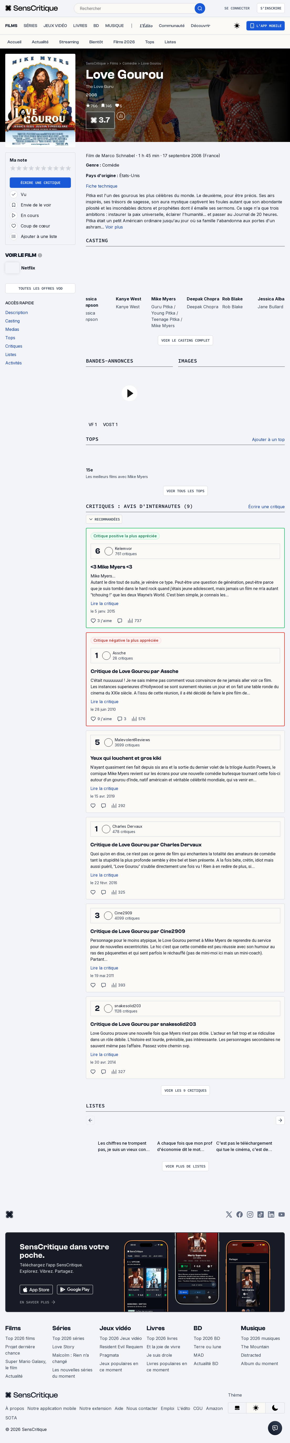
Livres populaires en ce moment (167, 1366)
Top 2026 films (20, 1338)
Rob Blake (232, 298)
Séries (61, 1328)
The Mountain (255, 1346)
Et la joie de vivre (163, 1346)
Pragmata (109, 1355)
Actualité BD (206, 1363)
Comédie (129, 63)
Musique (253, 1328)
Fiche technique (101, 186)
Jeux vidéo (115, 1328)
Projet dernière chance (20, 1350)
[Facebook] (239, 1216)
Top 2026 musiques (260, 1338)
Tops (92, 439)
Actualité (14, 1376)
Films (114, 63)
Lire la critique (104, 603)
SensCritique (96, 63)
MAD (199, 1355)
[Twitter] (229, 1216)
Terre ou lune (207, 1346)
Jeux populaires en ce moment (119, 1366)
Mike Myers (163, 298)
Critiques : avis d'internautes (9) (139, 506)
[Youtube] (281, 1216)
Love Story (63, 1346)
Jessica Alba (271, 298)
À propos (14, 1408)
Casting (97, 240)
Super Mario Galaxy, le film (25, 1364)
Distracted (251, 1355)
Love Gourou (151, 63)
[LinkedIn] (271, 1216)
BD (198, 1328)
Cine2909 (123, 913)
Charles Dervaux (127, 826)
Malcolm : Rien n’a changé (70, 1358)
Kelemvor (123, 548)
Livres (156, 1328)
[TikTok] (260, 1216)
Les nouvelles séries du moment (72, 1373)
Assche (119, 653)
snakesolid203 (128, 1006)
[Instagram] (250, 1216)
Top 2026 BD (207, 1338)
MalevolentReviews (132, 740)
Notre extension (95, 1408)
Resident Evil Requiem (121, 1346)
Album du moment (259, 1363)
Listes (95, 1105)
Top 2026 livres (162, 1338)
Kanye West (128, 298)
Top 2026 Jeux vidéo (121, 1338)
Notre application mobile (51, 1408)
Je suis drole (159, 1355)
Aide (119, 1408)
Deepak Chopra (203, 298)
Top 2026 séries (68, 1338)
